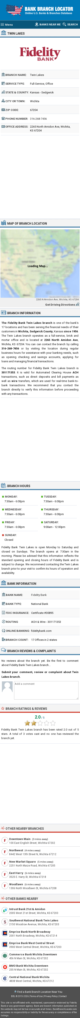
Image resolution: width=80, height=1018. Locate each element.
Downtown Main (20, 839)
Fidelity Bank (39, 595)
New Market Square (22, 861)
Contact (63, 996)
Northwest (16, 850)
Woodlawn (16, 884)
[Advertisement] (40, 176)
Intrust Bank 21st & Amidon (27, 909)
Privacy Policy (51, 996)
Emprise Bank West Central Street (31, 943)
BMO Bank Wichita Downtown (28, 965)
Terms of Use (36, 996)
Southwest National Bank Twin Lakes (33, 920)
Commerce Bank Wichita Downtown (33, 954)
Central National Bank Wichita (29, 977)
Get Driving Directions (60, 304)
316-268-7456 (38, 118)
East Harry (16, 873)
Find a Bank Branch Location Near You (39, 991)
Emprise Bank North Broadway (29, 931)
